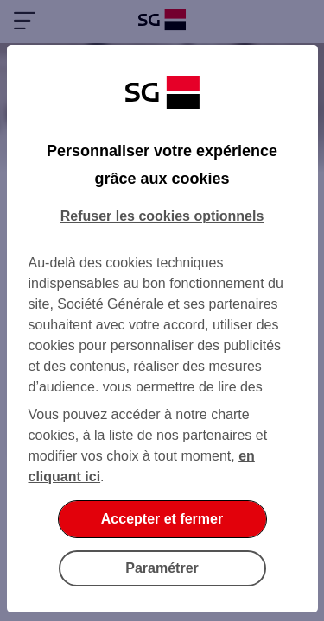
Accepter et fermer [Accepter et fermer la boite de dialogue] (162, 518)
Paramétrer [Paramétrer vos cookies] (162, 568)
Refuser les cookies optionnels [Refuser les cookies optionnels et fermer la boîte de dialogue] (162, 216)
